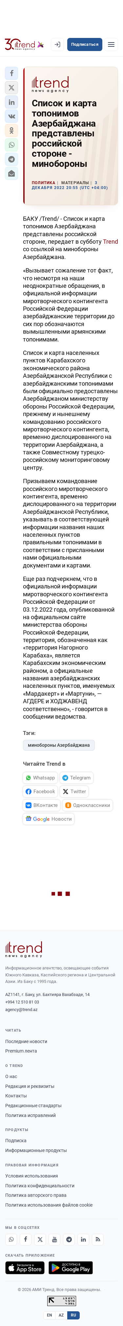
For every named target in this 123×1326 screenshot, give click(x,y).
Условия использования (31, 1175)
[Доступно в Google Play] (71, 1267)
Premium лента (21, 1051)
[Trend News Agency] (23, 949)
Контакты (16, 1095)
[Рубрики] (111, 44)
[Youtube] (54, 1240)
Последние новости (26, 1041)
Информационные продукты (36, 1150)
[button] (11, 73)
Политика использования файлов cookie (48, 1205)
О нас (11, 1076)
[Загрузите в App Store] (25, 1267)
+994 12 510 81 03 (22, 1002)
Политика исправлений (30, 1115)
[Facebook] (25, 1240)
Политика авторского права (36, 1195)
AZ (61, 1315)
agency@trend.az (21, 1009)
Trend (110, 241)
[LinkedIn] (83, 1240)
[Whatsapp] (11, 1240)
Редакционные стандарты (33, 1105)
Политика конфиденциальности (39, 1185)
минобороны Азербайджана (59, 745)
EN (49, 1315)
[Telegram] (69, 1240)
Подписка (16, 1140)
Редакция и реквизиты (29, 1086)
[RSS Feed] (98, 1240)
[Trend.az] (24, 44)
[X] (40, 1240)
